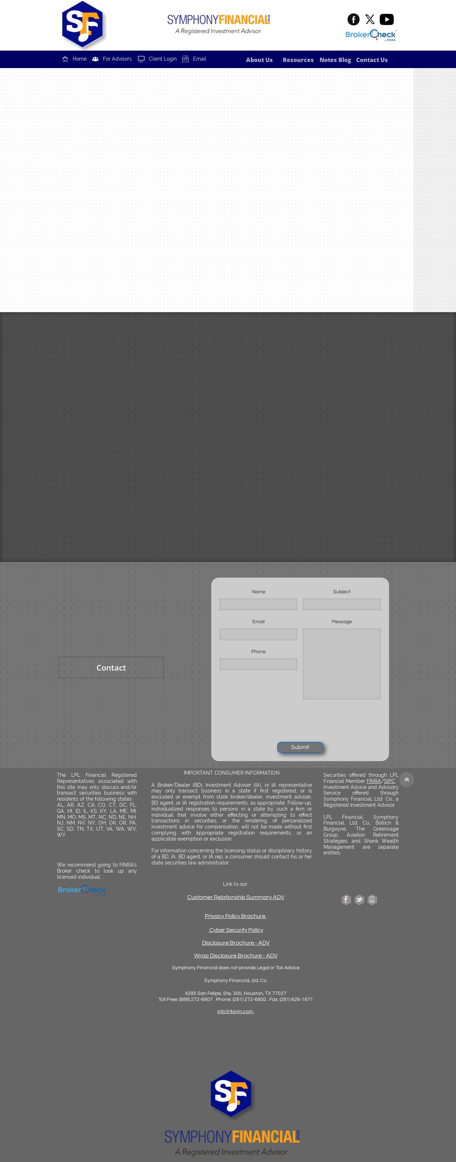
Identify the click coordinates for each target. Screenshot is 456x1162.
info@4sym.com (235, 1011)
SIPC (389, 781)
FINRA (374, 781)
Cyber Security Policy (236, 930)
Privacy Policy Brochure (235, 916)
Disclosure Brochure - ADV (236, 943)
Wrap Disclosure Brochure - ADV (236, 956)
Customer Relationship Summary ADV (235, 897)
